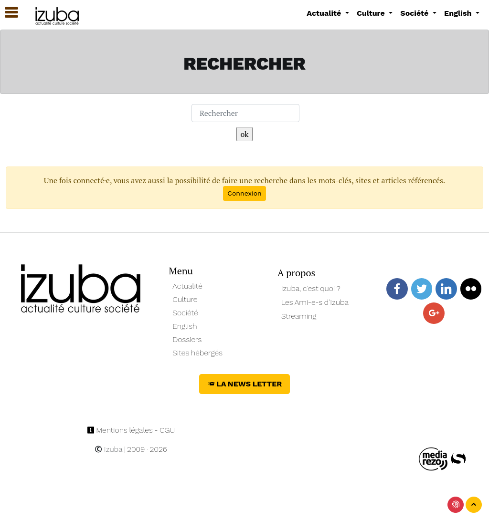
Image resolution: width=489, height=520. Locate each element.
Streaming (299, 316)
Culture (184, 299)
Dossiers (187, 339)
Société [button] (415, 13)
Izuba (108, 449)
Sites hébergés (197, 352)
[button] (7, 13)
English (184, 326)
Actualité (187, 286)
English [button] (459, 13)
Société (185, 312)
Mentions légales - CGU (131, 430)
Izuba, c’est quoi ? (310, 288)
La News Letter (244, 383)
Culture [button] (372, 13)
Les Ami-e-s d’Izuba (315, 302)
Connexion (244, 193)
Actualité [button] (325, 13)
